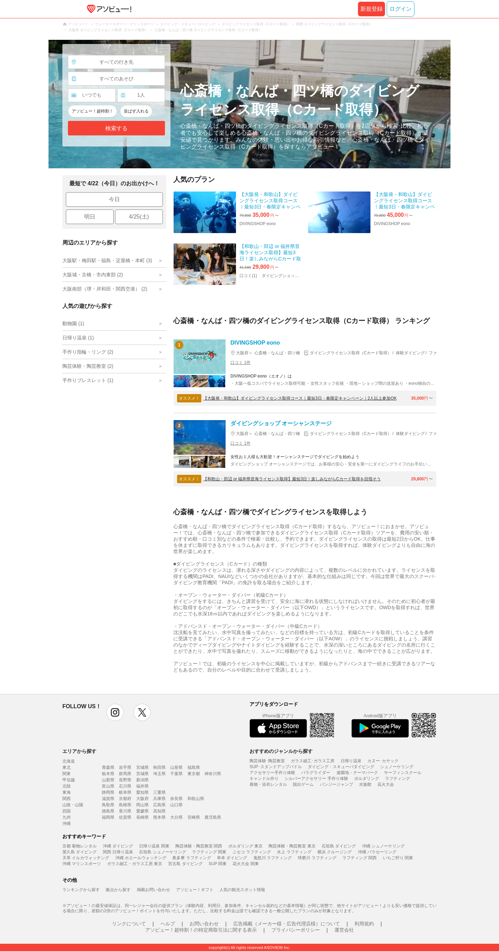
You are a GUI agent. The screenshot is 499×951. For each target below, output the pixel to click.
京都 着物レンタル (79, 846)
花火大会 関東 (246, 863)
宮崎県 (193, 817)
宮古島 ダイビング (185, 863)
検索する (116, 128)
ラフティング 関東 (209, 852)
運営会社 (344, 930)
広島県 (159, 804)
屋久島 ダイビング (79, 852)
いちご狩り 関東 (398, 857)
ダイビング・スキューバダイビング (341, 766)
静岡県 (108, 792)
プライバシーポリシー (295, 930)
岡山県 (142, 804)
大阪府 (142, 798)
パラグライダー (315, 772)
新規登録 (371, 9)
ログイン (400, 9)
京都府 (125, 798)
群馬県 (125, 773)
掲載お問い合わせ (153, 889)
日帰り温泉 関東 (154, 846)
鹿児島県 (212, 817)
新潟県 (142, 779)
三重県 (159, 792)
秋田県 (159, 767)
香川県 (125, 811)
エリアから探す (79, 751)
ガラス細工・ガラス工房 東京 (134, 863)
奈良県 (176, 798)
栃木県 (108, 773)
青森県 (108, 767)
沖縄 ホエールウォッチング (140, 857)
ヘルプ (167, 923)
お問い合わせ (204, 923)
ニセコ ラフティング (252, 852)
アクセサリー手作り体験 (272, 772)
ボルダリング (366, 778)
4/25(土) (139, 217)
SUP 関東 (218, 863)
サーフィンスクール (402, 772)
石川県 (125, 786)
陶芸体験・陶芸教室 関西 (198, 846)
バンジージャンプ (336, 784)
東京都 (193, 773)
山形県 (176, 767)
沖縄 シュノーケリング (383, 846)
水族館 (365, 784)
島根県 (125, 804)
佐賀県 (125, 817)
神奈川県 (212, 773)
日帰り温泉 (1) (78, 337)
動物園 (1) (73, 323)
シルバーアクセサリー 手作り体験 (316, 778)
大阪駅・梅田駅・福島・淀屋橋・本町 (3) (107, 260)
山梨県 (108, 779)
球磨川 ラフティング (317, 857)
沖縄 (66, 823)
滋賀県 (108, 798)
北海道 (68, 761)
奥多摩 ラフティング (191, 857)
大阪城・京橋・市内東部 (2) (92, 274)
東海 (66, 792)
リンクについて (129, 923)
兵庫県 (159, 798)
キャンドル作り (264, 778)
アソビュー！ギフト (194, 889)
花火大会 (385, 784)
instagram (115, 712)
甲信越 (68, 779)
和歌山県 (195, 798)
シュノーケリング (396, 766)
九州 (66, 817)
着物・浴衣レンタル (268, 784)
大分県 (176, 817)
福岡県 (108, 817)
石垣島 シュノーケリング (162, 852)
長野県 (125, 779)
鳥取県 (108, 804)
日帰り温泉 (351, 760)
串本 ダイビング (232, 857)
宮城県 (142, 767)
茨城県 (142, 773)
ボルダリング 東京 (245, 846)
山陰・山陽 (72, 804)
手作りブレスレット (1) (87, 380)
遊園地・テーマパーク (357, 772)
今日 (114, 199)
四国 (66, 811)
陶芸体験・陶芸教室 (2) (87, 366)
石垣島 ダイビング (339, 846)
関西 (66, 798)
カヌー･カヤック (383, 760)
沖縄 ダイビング (118, 846)
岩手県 (125, 767)
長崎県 (142, 817)
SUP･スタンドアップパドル (276, 766)
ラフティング (397, 778)
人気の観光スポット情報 (242, 889)
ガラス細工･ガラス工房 (312, 760)
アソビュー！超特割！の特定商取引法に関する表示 (201, 930)
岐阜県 (125, 792)
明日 (89, 217)
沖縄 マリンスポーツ (81, 863)
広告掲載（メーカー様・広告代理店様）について (286, 923)
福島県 (193, 767)
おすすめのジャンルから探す (281, 751)
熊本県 (159, 817)
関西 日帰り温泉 (118, 852)
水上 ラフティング (294, 852)
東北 (66, 767)
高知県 (159, 811)
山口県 (176, 804)
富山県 (108, 786)
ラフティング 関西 (359, 857)
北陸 (66, 786)
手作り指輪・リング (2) (87, 352)
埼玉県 (159, 773)
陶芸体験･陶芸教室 (267, 760)
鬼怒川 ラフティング (272, 857)
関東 (66, 773)
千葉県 (176, 773)
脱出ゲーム (303, 784)
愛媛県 (142, 811)
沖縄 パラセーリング (377, 852)
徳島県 (108, 811)
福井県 (142, 786)
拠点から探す (118, 889)
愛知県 (142, 792)
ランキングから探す (81, 889)
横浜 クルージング (334, 852)
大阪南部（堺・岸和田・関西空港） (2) (104, 289)
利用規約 (364, 923)
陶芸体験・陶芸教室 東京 (292, 846)
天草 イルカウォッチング (85, 857)
